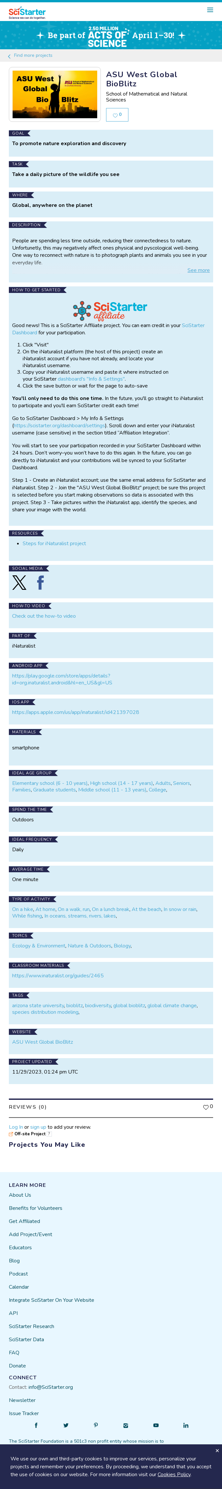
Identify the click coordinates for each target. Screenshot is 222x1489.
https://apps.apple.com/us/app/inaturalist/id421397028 (75, 712)
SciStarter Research (31, 1326)
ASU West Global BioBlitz (42, 1042)
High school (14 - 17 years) (121, 783)
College (157, 789)
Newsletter (22, 1400)
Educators (20, 1247)
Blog (14, 1260)
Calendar (19, 1287)
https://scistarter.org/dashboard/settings (59, 425)
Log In (16, 1127)
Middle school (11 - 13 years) (112, 789)
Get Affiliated (24, 1221)
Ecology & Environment (38, 945)
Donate (17, 1365)
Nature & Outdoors (89, 945)
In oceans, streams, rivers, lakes (80, 916)
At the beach (146, 909)
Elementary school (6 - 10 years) (50, 783)
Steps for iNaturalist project (54, 543)
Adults (163, 783)
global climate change (172, 1005)
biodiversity (98, 1005)
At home (45, 909)
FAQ (14, 1352)
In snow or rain (180, 909)
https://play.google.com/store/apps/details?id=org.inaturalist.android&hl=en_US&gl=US (62, 679)
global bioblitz (129, 1005)
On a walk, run (74, 909)
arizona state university (38, 1005)
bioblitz (74, 1005)
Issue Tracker (24, 1413)
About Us (20, 1195)
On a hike (22, 909)
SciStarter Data (26, 1339)
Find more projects (30, 55)
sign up (38, 1127)
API (13, 1313)
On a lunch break (110, 909)
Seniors (181, 783)
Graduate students (54, 789)
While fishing (27, 916)
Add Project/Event (30, 1234)
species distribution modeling (45, 1012)
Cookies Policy (174, 1474)
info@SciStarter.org (51, 1387)
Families (21, 789)
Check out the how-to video (44, 616)
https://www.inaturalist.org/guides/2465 (58, 975)
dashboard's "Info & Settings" (91, 379)
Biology (122, 945)
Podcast (18, 1274)
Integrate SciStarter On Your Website (51, 1300)
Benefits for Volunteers (35, 1208)
